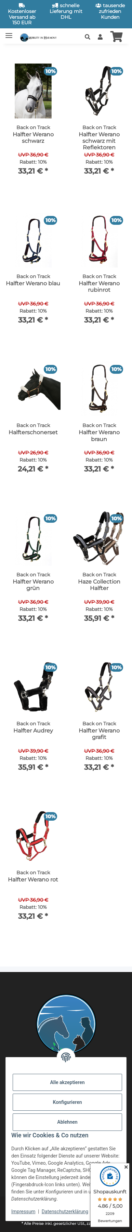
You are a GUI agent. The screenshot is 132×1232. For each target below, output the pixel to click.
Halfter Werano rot (33, 879)
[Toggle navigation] (8, 32)
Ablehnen (67, 1122)
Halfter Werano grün (33, 584)
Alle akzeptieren (67, 1082)
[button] (87, 37)
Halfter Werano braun (99, 435)
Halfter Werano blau (33, 283)
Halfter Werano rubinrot (99, 286)
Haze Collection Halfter (99, 584)
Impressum (23, 1211)
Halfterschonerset (33, 432)
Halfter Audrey (33, 730)
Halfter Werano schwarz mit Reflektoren (99, 141)
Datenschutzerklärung (65, 1211)
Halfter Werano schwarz (33, 137)
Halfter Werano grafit (99, 733)
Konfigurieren (67, 1102)
